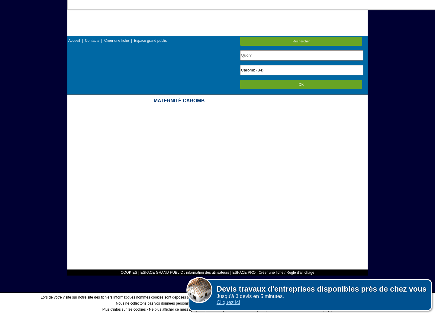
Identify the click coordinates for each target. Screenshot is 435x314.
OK (301, 84)
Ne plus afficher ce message (172, 309)
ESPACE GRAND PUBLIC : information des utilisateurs (184, 272)
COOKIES (129, 272)
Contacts (92, 40)
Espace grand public (150, 40)
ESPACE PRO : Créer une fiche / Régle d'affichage (273, 272)
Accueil (74, 40)
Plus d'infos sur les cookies (124, 309)
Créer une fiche (116, 40)
